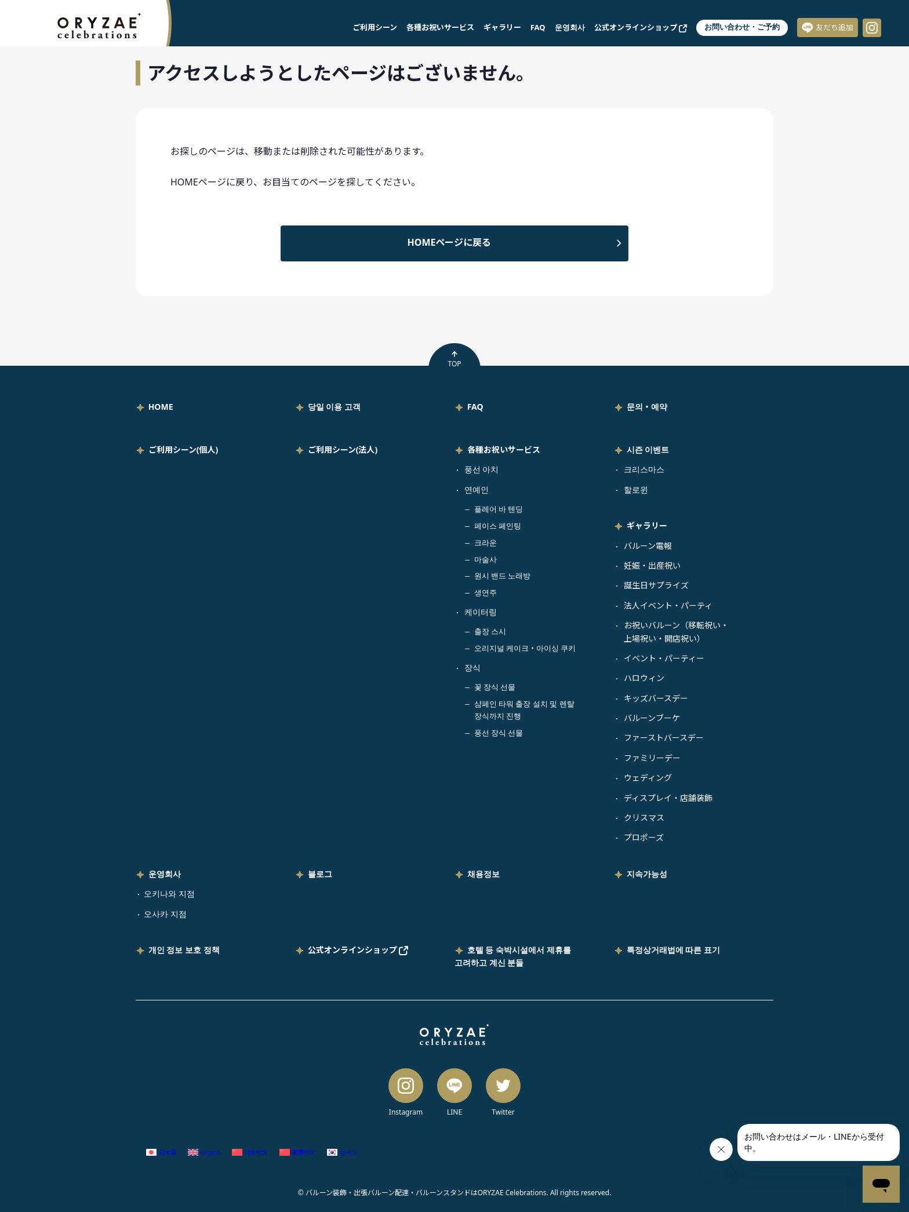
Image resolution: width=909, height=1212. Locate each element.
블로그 (320, 873)
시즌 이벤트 (648, 449)
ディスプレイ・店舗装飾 (668, 797)
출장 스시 (490, 631)
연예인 (476, 489)
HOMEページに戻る (450, 242)
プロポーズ (644, 837)
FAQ (538, 27)
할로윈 (636, 489)
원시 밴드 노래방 (502, 575)
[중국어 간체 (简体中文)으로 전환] (250, 1152)
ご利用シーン (374, 27)
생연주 (485, 592)
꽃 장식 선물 (495, 687)
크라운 (485, 542)
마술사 (485, 559)
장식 (472, 667)
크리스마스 (644, 469)
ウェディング (648, 777)
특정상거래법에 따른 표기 (673, 949)
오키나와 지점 (169, 893)
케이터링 (480, 611)
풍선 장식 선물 (498, 732)
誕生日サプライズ (656, 585)
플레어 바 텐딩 (498, 509)
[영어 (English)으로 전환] (204, 1152)
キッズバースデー (656, 698)
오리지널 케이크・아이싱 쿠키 (525, 648)
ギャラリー (502, 27)
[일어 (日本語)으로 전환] (161, 1152)
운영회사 (570, 27)
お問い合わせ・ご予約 (742, 27)
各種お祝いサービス (440, 27)
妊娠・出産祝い (652, 565)
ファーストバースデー (664, 737)
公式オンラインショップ (640, 27)
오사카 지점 (165, 913)
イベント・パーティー (664, 658)
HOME (160, 406)
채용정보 (483, 873)
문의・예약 (647, 406)
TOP (454, 359)
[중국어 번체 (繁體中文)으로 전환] (297, 1152)
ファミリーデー (652, 757)
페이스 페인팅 (497, 526)
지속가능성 (647, 873)
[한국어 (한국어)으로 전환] (342, 1152)
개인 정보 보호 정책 (184, 949)
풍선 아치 (481, 469)
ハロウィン (644, 677)
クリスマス (644, 817)
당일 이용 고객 (334, 406)
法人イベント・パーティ (668, 605)
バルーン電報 (648, 545)
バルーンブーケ (652, 717)
